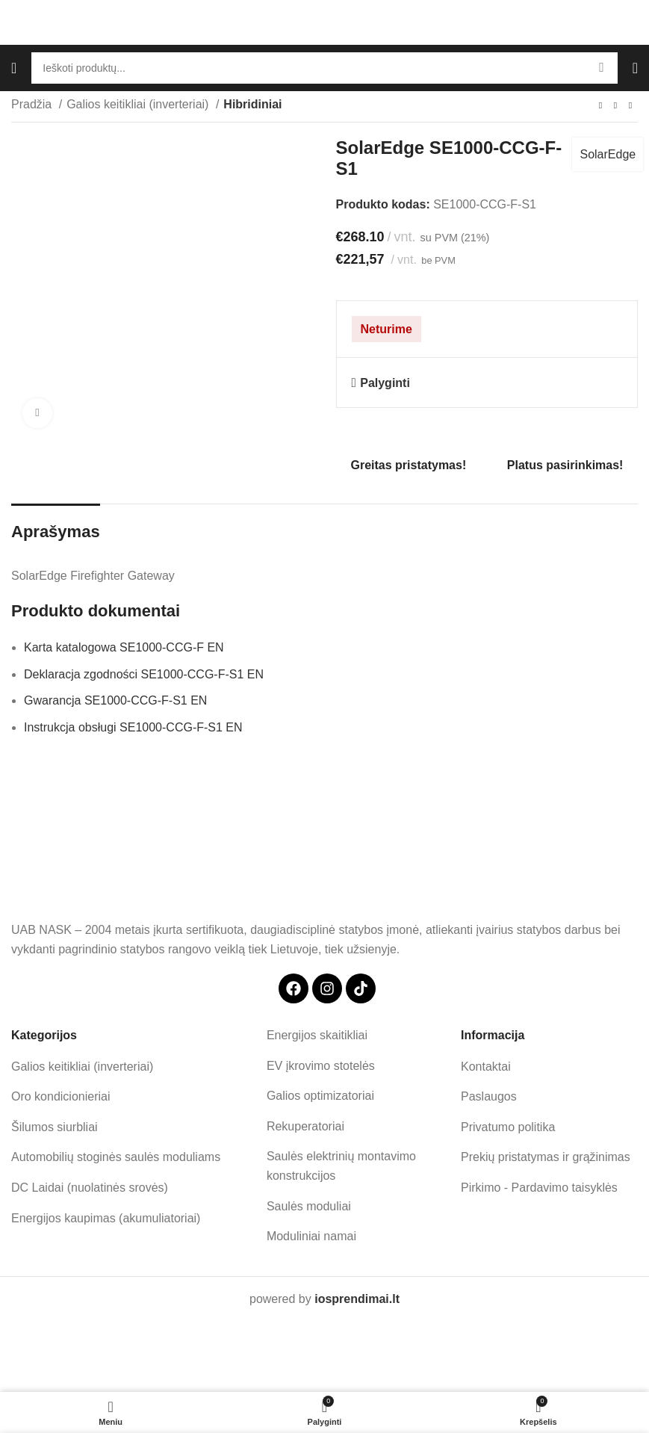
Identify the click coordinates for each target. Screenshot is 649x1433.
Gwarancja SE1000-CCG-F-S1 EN (115, 700)
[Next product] (630, 106)
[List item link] (133, 1067)
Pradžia (33, 104)
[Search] (324, 68)
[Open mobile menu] (14, 68)
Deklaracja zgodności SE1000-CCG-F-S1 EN (144, 674)
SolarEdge (608, 154)
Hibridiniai (252, 104)
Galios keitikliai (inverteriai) (139, 104)
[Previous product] (600, 106)
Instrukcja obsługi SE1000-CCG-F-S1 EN (133, 727)
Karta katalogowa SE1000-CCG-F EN (124, 647)
